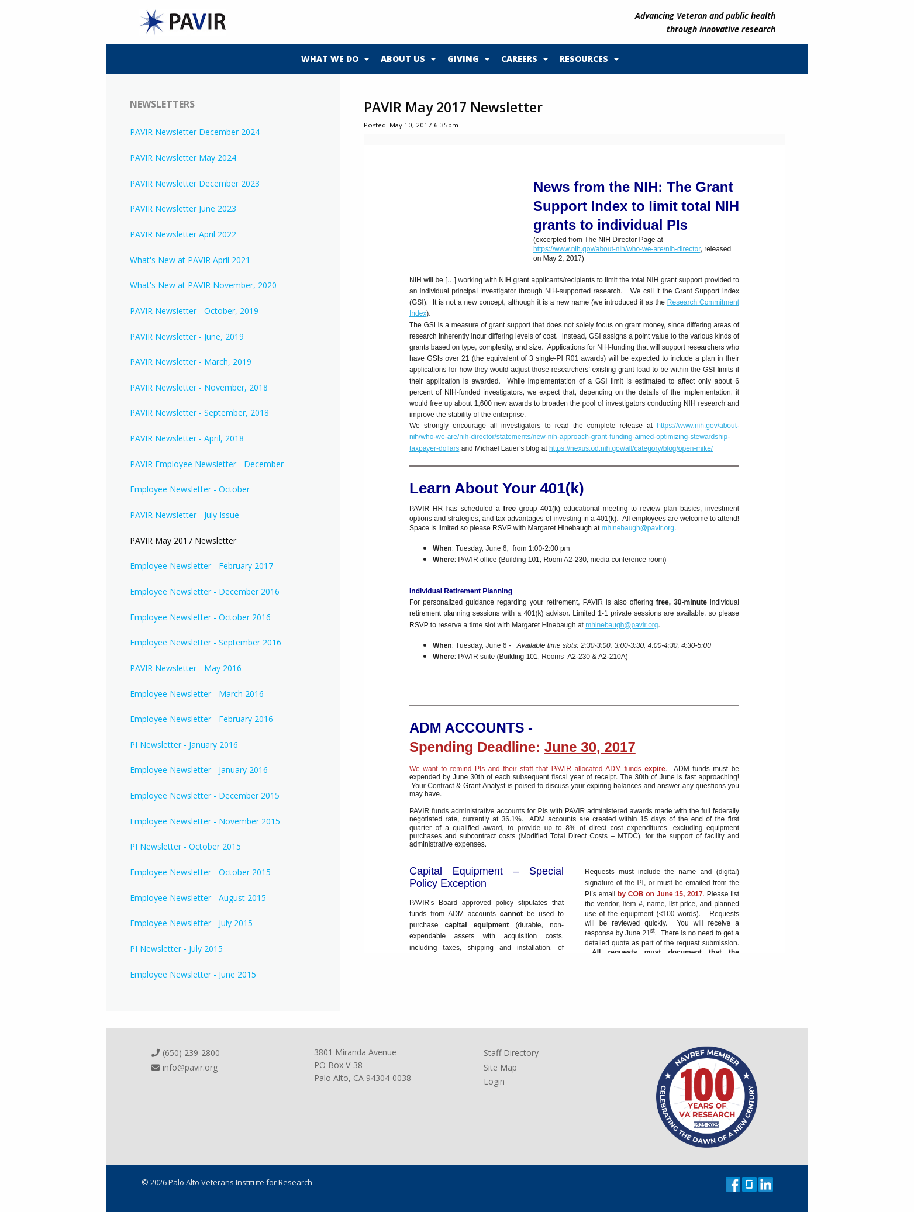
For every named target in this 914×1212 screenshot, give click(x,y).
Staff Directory (511, 1052)
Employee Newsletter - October (190, 489)
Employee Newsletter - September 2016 (205, 642)
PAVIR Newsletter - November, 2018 (199, 387)
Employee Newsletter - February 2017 (201, 565)
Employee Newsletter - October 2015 (200, 872)
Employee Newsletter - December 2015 (205, 795)
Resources (584, 58)
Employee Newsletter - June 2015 (193, 974)
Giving (463, 58)
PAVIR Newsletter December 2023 (195, 183)
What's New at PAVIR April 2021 (190, 259)
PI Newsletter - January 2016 (184, 744)
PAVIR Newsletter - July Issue (184, 514)
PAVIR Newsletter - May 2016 (186, 668)
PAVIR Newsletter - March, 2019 (190, 361)
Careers (519, 58)
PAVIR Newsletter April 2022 (183, 234)
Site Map (500, 1067)
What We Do (329, 58)
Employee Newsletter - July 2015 (191, 922)
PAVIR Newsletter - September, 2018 (199, 412)
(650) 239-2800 (185, 1052)
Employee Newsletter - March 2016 (197, 693)
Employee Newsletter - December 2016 (205, 591)
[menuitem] (332, 59)
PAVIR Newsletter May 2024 (183, 157)
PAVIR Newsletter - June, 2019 (187, 336)
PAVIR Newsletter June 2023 (183, 208)
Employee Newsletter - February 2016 (201, 718)
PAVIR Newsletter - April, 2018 (187, 438)
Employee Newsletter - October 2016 (200, 617)
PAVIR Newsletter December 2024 (195, 131)
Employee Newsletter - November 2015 (205, 821)
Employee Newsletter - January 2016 (199, 769)
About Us (403, 58)
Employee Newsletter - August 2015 (198, 897)
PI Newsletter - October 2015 (185, 846)
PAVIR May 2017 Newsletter (183, 540)
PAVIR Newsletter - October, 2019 (194, 310)
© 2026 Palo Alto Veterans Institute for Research (227, 1182)
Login (494, 1081)
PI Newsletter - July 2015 (176, 948)
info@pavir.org (184, 1067)
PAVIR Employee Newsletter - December (207, 463)
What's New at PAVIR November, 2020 (203, 285)
